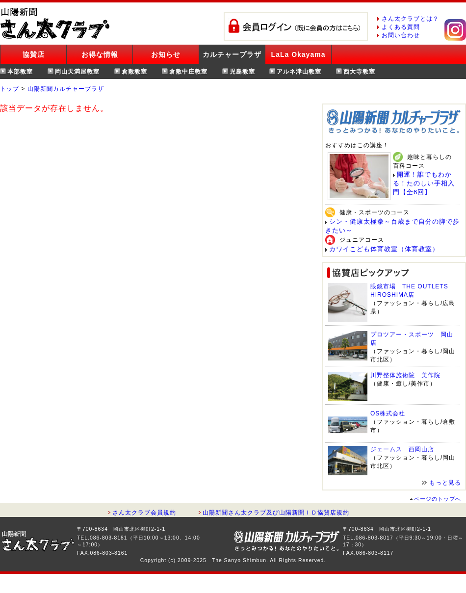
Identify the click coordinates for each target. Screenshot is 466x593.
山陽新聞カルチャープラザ (65, 88)
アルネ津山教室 (299, 71)
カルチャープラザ (232, 54)
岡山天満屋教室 (77, 71)
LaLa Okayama (298, 54)
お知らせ (166, 54)
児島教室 (242, 71)
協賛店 (34, 54)
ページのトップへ (437, 499)
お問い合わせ (401, 35)
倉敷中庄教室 (188, 71)
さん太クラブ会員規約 (144, 512)
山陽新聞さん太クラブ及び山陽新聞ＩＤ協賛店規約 (276, 512)
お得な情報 (99, 54)
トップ (9, 88)
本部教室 (20, 71)
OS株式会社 (387, 413)
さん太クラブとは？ (410, 18)
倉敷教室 (134, 71)
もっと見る (445, 482)
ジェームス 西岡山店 (402, 449)
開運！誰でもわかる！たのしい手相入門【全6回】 (424, 183)
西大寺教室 (359, 71)
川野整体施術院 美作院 (405, 375)
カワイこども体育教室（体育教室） (384, 249)
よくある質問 (401, 27)
